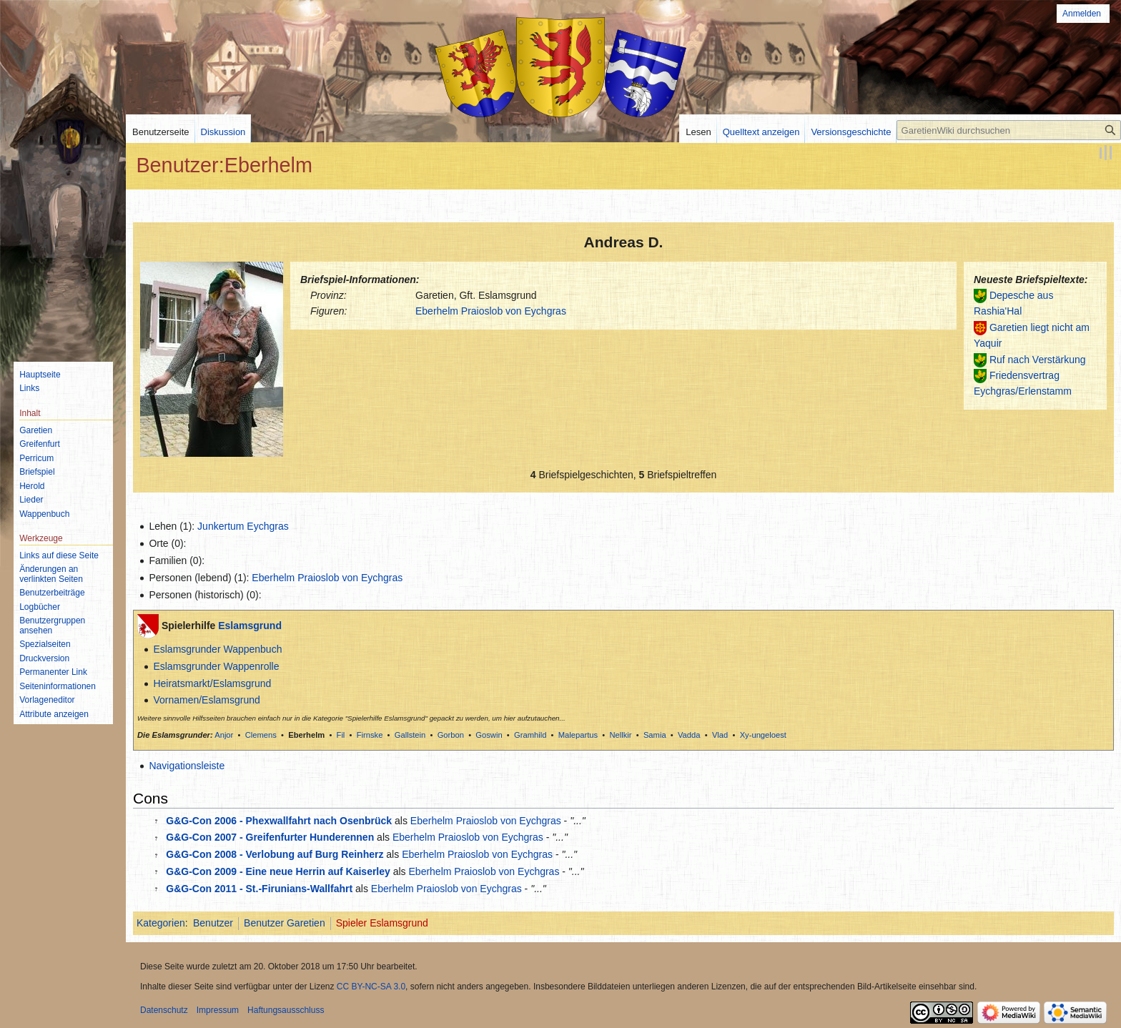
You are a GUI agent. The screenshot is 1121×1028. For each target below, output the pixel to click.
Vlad (720, 735)
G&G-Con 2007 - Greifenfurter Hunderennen (270, 837)
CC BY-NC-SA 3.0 (371, 987)
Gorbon (451, 735)
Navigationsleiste (186, 765)
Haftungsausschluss (285, 1010)
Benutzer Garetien (284, 923)
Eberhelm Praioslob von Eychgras (490, 311)
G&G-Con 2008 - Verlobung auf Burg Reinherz (274, 854)
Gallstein (410, 735)
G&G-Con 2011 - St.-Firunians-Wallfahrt (259, 888)
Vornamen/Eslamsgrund (206, 700)
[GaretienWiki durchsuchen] (1009, 130)
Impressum (218, 1010)
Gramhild (530, 735)
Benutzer (213, 923)
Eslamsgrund (250, 625)
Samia (654, 735)
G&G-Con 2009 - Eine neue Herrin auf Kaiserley (278, 871)
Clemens (261, 735)
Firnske (370, 735)
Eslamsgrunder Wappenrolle (216, 666)
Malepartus (578, 735)
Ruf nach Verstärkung (1037, 359)
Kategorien (161, 923)
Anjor (223, 735)
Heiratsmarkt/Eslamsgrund (212, 683)
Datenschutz (164, 1010)
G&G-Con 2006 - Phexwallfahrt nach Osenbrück (279, 820)
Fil (341, 735)
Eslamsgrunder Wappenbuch (217, 649)
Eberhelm (306, 735)
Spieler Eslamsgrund (382, 923)
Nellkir (620, 735)
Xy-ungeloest (763, 735)
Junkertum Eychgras (243, 526)
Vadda (689, 735)
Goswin (488, 735)
